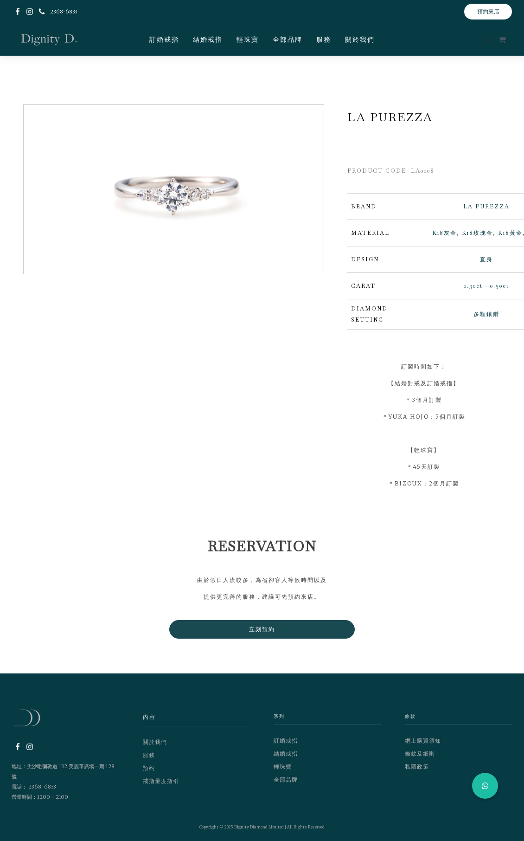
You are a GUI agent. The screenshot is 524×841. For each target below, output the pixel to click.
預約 (149, 767)
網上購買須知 (423, 740)
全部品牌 (287, 39)
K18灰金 (444, 233)
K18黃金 (510, 233)
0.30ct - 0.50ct (486, 286)
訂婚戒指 (164, 39)
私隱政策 (417, 766)
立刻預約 (262, 629)
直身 (486, 259)
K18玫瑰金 (477, 233)
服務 (323, 39)
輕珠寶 (247, 39)
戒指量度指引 (161, 780)
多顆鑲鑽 (486, 314)
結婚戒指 (208, 39)
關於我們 (360, 39)
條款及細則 (420, 753)
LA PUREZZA (486, 206)
